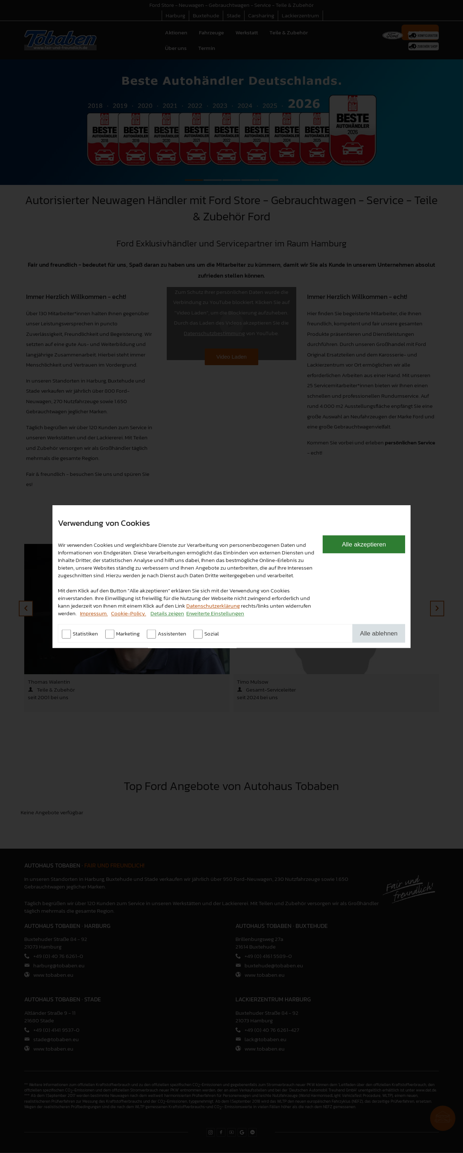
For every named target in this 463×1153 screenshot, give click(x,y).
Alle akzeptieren (364, 544)
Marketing (128, 633)
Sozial (211, 633)
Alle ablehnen (379, 633)
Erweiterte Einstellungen (215, 613)
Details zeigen (167, 613)
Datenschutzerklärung (213, 605)
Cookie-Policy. (128, 613)
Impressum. (94, 613)
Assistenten (172, 633)
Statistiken (85, 633)
